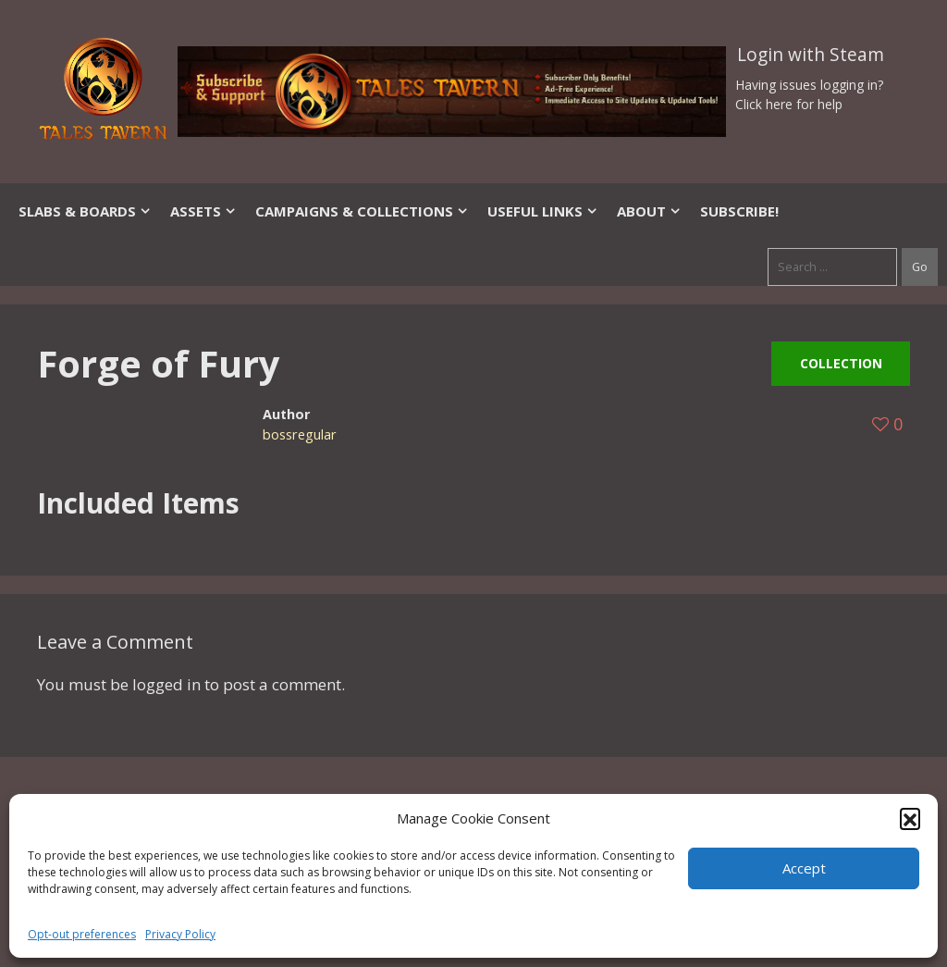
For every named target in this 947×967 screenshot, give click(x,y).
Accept (804, 868)
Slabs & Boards (85, 211)
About (649, 211)
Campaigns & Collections (362, 211)
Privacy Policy (180, 934)
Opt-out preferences (82, 934)
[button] (910, 818)
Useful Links (542, 211)
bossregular (300, 434)
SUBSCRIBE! (739, 211)
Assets (203, 211)
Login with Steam (810, 55)
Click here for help (788, 104)
